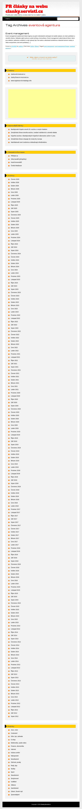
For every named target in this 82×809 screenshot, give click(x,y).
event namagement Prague (62, 46)
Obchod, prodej (16, 762)
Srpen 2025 (14, 212)
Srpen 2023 (14, 289)
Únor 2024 (14, 270)
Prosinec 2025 (15, 199)
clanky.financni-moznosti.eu (20, 77)
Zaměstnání (15, 788)
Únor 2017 (14, 542)
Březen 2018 (15, 499)
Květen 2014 (15, 648)
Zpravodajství (15, 795)
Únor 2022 (14, 347)
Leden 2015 (15, 622)
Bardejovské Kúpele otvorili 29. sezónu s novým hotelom (29, 129)
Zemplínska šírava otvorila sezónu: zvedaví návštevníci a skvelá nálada (34, 132)
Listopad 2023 (15, 279)
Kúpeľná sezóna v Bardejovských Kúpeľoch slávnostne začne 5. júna (33, 136)
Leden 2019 (15, 467)
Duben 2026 (15, 186)
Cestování (14, 733)
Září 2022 (14, 325)
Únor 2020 (14, 425)
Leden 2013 (15, 700)
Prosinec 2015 (15, 587)
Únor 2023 (14, 309)
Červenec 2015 (16, 603)
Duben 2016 (15, 574)
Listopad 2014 (15, 629)
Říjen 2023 (14, 283)
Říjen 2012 (14, 710)
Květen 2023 (15, 299)
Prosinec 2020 (15, 393)
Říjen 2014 (14, 632)
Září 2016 (14, 558)
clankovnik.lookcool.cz (18, 74)
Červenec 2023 (16, 292)
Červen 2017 (15, 529)
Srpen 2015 (14, 600)
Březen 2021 (15, 383)
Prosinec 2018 (15, 470)
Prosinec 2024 (15, 237)
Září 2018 (14, 480)
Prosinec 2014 (15, 626)
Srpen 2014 (14, 639)
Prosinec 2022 (15, 315)
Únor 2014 (14, 658)
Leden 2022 (15, 351)
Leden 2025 (15, 234)
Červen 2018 (15, 490)
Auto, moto (14, 730)
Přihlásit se (14, 156)
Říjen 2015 (14, 593)
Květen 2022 (15, 338)
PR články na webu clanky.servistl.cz (27, 9)
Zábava (37, 46)
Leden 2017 (15, 545)
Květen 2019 (15, 454)
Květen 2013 (15, 687)
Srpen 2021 (14, 367)
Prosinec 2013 (15, 665)
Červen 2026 (15, 179)
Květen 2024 (15, 260)
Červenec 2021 (16, 370)
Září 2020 (14, 402)
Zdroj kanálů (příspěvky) (18, 159)
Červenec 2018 (16, 486)
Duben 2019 (15, 457)
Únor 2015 (14, 619)
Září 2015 (14, 597)
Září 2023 (14, 286)
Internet (13, 749)
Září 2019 (14, 441)
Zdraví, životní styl (17, 791)
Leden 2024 (15, 273)
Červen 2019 (15, 451)
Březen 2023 (15, 305)
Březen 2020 (15, 422)
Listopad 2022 (15, 318)
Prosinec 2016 (15, 548)
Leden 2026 (15, 195)
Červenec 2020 (16, 409)
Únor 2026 (14, 192)
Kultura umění (15, 753)
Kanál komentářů (16, 162)
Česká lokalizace (16, 166)
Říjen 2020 (14, 399)
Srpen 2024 (14, 250)
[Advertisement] (42, 103)
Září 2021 (14, 364)
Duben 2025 (15, 224)
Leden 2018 (15, 506)
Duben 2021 (15, 380)
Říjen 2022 (14, 322)
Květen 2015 (15, 609)
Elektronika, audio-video (18, 743)
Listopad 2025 (15, 202)
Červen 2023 (15, 296)
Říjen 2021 (14, 360)
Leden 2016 (15, 584)
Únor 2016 (14, 580)
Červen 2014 (15, 645)
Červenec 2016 (16, 564)
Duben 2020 (15, 419)
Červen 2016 (15, 567)
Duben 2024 (15, 263)
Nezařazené (15, 759)
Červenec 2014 (16, 642)
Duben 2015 (15, 613)
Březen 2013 (15, 694)
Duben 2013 (15, 690)
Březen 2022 (15, 344)
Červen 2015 (15, 606)
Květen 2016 (15, 571)
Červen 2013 (15, 684)
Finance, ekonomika (17, 746)
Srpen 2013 (14, 677)
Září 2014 (14, 635)
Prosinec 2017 (15, 509)
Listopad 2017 (15, 512)
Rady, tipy (14, 765)
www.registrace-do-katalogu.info (21, 81)
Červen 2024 (15, 257)
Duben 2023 (15, 302)
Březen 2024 (15, 266)
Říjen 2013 (14, 671)
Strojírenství (15, 778)
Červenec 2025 (16, 215)
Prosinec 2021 (15, 354)
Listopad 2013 (15, 668)
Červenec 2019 (16, 448)
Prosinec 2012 (15, 703)
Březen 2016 (15, 577)
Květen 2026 (15, 182)
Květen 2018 (15, 493)
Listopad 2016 (15, 551)
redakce (21, 46)
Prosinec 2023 (15, 276)
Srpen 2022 (14, 328)
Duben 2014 (15, 652)
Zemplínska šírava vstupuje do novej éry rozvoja (26, 139)
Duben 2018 (15, 496)
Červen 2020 (15, 412)
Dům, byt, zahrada (17, 736)
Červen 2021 (15, 373)
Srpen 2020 (14, 406)
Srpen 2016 (14, 561)
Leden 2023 (15, 312)
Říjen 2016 (14, 554)
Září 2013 (14, 674)
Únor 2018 (14, 503)
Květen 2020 (15, 415)
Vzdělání (13, 782)
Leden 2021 (15, 389)
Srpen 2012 (14, 716)
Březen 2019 (15, 461)
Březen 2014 (15, 655)
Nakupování (15, 756)
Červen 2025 (15, 218)
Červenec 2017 (16, 525)
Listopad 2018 (15, 474)
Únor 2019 (14, 464)
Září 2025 (14, 208)
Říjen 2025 (14, 205)
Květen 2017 (15, 532)
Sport (12, 772)
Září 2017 (14, 519)
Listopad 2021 (15, 357)
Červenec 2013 (16, 681)
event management (49, 46)
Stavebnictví (15, 775)
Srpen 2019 (14, 444)
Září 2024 (14, 247)
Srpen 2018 (14, 483)
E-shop (13, 740)
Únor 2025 (14, 231)
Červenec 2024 (16, 254)
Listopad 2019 (15, 435)
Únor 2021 (14, 386)
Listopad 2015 (15, 590)
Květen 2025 (15, 221)
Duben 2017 (15, 535)
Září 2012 (14, 713)
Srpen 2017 (14, 522)
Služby (32, 46)
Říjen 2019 (14, 438)
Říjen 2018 (14, 477)
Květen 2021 (15, 376)
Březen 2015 (15, 616)
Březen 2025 (15, 228)
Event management (17, 33)
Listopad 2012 (15, 707)
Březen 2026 (15, 189)
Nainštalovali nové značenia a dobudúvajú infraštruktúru (29, 142)
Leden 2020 (15, 428)
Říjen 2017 (14, 516)
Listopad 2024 (15, 241)
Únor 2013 (14, 697)
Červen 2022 (15, 334)
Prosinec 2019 (15, 432)
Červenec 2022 (16, 331)
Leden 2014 (15, 661)
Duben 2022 (15, 341)
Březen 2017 (15, 538)
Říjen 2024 (14, 244)
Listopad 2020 (15, 396)
